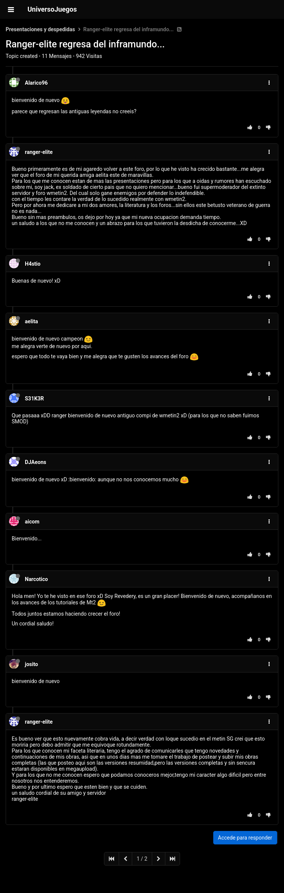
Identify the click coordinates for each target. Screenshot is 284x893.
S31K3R (34, 399)
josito (31, 664)
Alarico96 (36, 83)
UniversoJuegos (52, 9)
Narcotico (36, 579)
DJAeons (35, 462)
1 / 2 (142, 859)
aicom (32, 522)
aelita (31, 321)
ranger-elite (39, 152)
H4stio (32, 264)
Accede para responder (245, 838)
